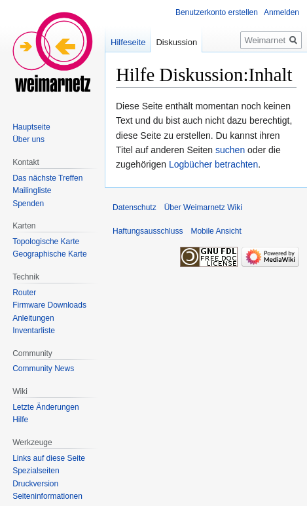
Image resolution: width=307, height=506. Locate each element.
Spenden (28, 203)
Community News (43, 368)
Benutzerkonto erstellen (216, 12)
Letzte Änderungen (45, 407)
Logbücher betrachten (213, 164)
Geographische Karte (49, 254)
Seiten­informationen (47, 496)
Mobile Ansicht (215, 231)
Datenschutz (134, 207)
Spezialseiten (35, 470)
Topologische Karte (45, 241)
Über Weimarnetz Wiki (203, 207)
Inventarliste (33, 330)
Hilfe (20, 419)
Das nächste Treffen (47, 178)
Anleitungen (33, 318)
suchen (230, 150)
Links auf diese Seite (48, 458)
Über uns (28, 139)
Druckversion (35, 483)
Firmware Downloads (49, 305)
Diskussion (176, 42)
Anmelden (281, 12)
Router (24, 292)
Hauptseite (31, 127)
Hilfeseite (128, 42)
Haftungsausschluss (148, 231)
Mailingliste (31, 190)
